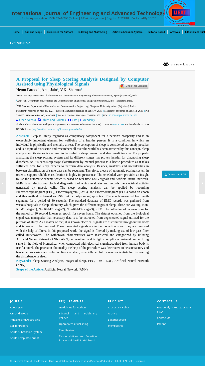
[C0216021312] (202, 183)
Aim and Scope (19, 313)
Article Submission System (26, 332)
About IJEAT (16, 307)
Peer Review (66, 330)
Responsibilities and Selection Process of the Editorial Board (78, 338)
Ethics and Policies (53, 120)
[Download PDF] (175, 174)
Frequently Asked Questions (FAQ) (174, 309)
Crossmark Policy (118, 307)
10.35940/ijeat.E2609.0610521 (123, 115)
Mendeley (88, 120)
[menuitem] (16, 32)
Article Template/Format (24, 338)
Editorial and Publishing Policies (78, 315)
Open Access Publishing (73, 324)
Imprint (161, 324)
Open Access (27, 120)
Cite (75, 120)
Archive (112, 313)
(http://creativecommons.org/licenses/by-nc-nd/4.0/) (57, 129)
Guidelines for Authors (73, 307)
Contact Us (163, 318)
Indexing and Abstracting (25, 319)
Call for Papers (19, 325)
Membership (116, 325)
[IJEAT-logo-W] (179, 13)
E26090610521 (21, 43)
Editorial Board (117, 319)
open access (118, 124)
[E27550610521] (3, 183)
